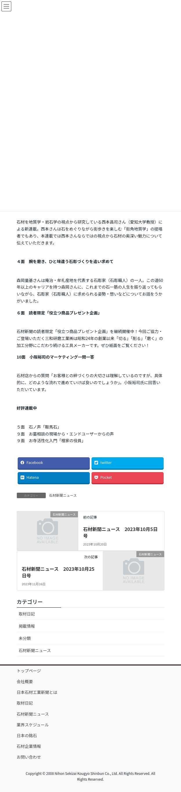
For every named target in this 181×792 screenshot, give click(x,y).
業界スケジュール (33, 725)
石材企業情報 (29, 746)
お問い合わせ (29, 757)
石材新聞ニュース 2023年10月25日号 (58, 572)
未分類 (25, 638)
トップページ (29, 671)
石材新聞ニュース (63, 495)
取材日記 (27, 614)
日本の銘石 (27, 735)
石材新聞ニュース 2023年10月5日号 (120, 532)
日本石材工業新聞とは (37, 692)
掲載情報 (27, 626)
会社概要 (25, 681)
